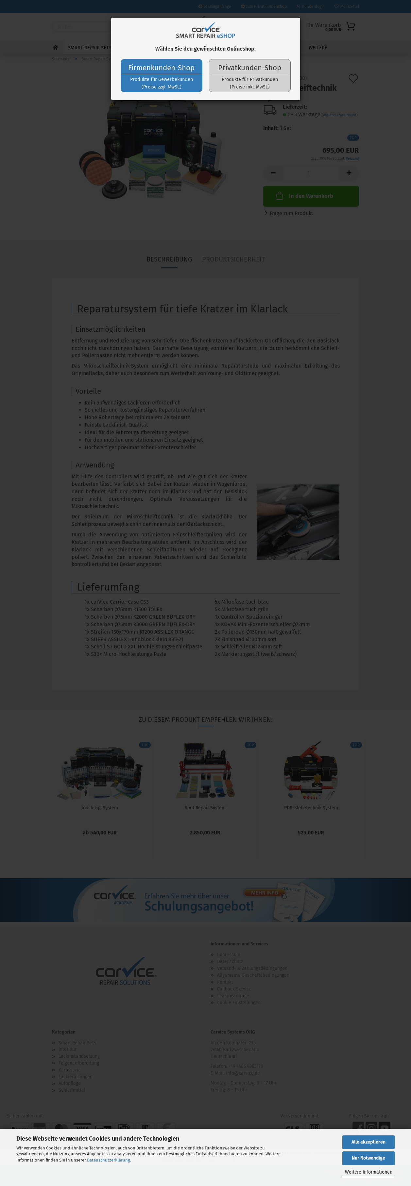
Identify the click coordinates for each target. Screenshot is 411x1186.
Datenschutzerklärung (108, 1160)
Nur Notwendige (368, 1158)
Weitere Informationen (368, 1172)
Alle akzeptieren (368, 1142)
